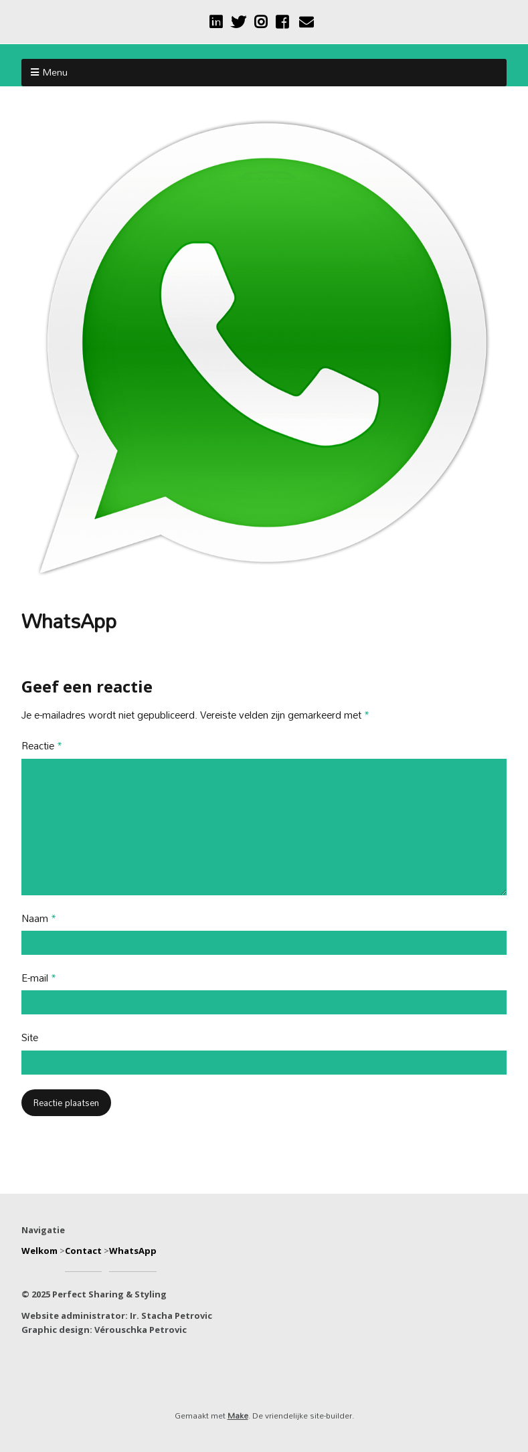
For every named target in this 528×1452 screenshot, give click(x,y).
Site (29, 1038)
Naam (38, 919)
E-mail (38, 979)
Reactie (41, 746)
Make (238, 1415)
